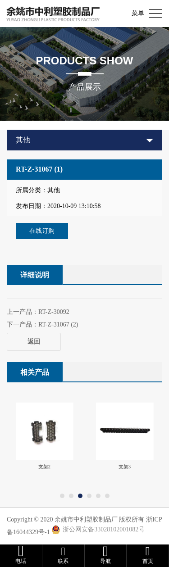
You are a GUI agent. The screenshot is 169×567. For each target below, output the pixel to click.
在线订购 (42, 230)
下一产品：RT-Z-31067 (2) (42, 324)
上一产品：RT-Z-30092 (38, 311)
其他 (23, 140)
